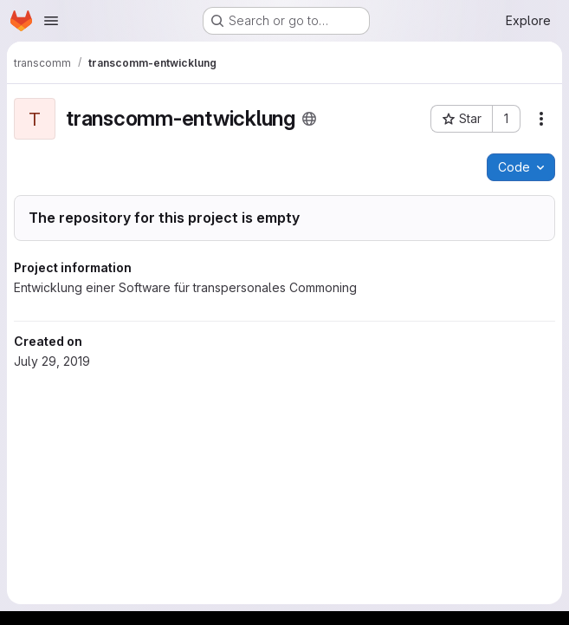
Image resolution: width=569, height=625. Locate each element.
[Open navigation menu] (51, 21)
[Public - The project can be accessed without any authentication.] (309, 119)
